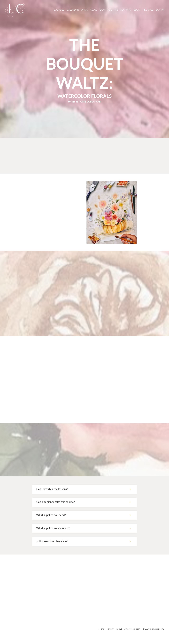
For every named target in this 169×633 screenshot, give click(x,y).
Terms (101, 629)
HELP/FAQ (147, 10)
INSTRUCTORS (123, 10)
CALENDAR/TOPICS (77, 10)
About (119, 629)
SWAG (93, 10)
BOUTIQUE (106, 10)
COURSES (59, 10)
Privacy (110, 629)
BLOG (136, 10)
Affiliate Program (132, 629)
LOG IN (160, 10)
